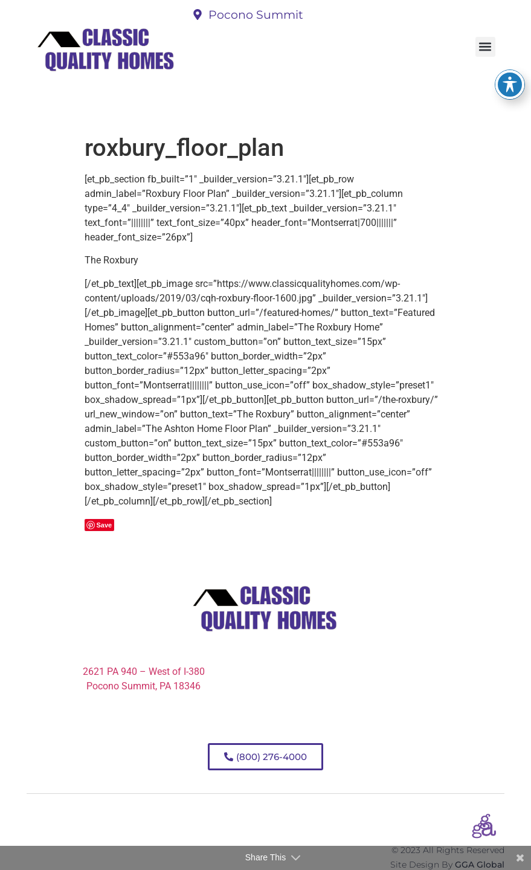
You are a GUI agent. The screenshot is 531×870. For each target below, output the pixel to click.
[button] (485, 47)
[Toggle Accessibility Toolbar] (509, 65)
